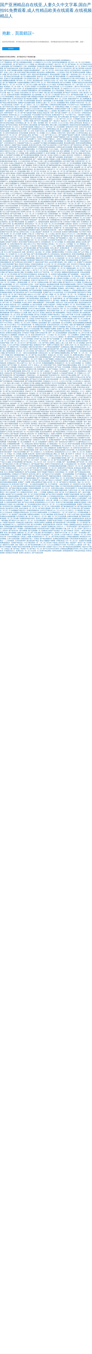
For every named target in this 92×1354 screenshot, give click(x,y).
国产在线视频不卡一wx (33, 320)
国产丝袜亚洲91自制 (11, 68)
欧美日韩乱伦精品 (57, 488)
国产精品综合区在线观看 (46, 183)
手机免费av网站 (23, 379)
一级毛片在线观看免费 (29, 353)
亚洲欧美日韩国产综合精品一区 (52, 530)
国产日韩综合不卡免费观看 (56, 351)
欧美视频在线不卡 (83, 159)
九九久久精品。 (54, 149)
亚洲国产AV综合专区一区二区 (80, 103)
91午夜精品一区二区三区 (57, 268)
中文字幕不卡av (70, 115)
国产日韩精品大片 (16, 201)
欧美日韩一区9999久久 (74, 155)
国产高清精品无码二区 (80, 177)
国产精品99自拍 (18, 292)
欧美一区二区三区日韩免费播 (54, 224)
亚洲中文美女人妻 (41, 131)
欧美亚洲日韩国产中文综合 (34, 266)
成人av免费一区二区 (67, 129)
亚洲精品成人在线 (72, 357)
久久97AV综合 (83, 224)
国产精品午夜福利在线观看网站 (33, 385)
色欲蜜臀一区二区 (80, 167)
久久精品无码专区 (59, 391)
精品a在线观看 (85, 514)
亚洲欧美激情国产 (55, 440)
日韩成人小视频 (25, 536)
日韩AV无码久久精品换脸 (81, 248)
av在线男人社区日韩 (9, 137)
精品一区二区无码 (75, 238)
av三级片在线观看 (36, 304)
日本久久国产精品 (73, 514)
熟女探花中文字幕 (12, 508)
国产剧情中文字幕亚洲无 (68, 482)
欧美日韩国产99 (56, 163)
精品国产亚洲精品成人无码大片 (52, 526)
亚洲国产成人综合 (38, 480)
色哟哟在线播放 (28, 450)
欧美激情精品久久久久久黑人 (19, 246)
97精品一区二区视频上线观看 (17, 454)
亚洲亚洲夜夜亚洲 (71, 379)
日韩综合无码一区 (44, 353)
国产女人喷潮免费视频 (27, 258)
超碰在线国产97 (73, 98)
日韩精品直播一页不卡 (57, 205)
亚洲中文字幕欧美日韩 (46, 306)
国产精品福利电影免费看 (18, 199)
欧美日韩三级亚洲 (34, 175)
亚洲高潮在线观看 (43, 446)
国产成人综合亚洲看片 (39, 355)
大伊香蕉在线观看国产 (52, 347)
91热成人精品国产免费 (22, 96)
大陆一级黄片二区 (70, 262)
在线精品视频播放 (23, 82)
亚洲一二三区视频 (40, 492)
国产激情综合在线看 (69, 417)
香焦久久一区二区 (9, 84)
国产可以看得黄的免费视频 (30, 155)
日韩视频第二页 (67, 131)
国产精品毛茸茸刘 (46, 425)
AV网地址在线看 (43, 282)
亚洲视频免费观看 (37, 191)
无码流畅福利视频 (72, 260)
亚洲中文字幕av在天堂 (77, 377)
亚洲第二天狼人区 (28, 234)
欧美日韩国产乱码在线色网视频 (76, 478)
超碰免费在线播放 (26, 117)
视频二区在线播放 (26, 272)
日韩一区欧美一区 (81, 129)
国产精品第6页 (71, 171)
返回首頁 (11, 48)
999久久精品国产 (73, 141)
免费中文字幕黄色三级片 (55, 345)
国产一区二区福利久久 (34, 452)
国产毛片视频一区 (13, 365)
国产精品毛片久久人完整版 (25, 64)
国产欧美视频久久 (48, 532)
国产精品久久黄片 (69, 436)
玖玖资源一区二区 (46, 171)
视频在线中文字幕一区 (37, 177)
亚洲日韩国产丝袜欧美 (50, 373)
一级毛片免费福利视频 (46, 98)
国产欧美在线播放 (43, 248)
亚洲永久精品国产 (49, 304)
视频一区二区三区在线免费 (57, 516)
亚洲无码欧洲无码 (49, 524)
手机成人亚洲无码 (72, 312)
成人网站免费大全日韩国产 (44, 64)
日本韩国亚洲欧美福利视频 (57, 466)
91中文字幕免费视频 (59, 383)
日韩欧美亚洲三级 (6, 197)
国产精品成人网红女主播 (71, 399)
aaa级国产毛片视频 (40, 143)
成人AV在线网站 (61, 189)
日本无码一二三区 (16, 238)
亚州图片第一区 (17, 327)
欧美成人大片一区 (72, 327)
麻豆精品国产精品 (33, 540)
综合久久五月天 (46, 175)
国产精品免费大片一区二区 (40, 407)
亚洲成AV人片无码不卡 (8, 250)
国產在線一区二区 (23, 532)
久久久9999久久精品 (66, 500)
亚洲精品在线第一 (12, 468)
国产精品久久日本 (65, 498)
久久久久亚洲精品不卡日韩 (56, 545)
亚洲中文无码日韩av (14, 121)
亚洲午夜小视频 (80, 339)
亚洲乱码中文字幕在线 (65, 468)
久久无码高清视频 (65, 218)
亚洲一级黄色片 (5, 145)
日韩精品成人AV (5, 484)
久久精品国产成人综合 (82, 510)
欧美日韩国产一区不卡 (80, 405)
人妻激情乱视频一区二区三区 (26, 282)
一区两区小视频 (27, 121)
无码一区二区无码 (51, 123)
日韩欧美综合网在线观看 (57, 105)
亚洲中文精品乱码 (69, 296)
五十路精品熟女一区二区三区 (57, 444)
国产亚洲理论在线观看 (77, 72)
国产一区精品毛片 (6, 88)
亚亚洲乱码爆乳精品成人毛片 (80, 329)
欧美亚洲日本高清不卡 (82, 246)
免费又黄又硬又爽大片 (36, 347)
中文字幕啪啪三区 (81, 425)
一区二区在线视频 (51, 498)
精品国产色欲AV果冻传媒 (32, 119)
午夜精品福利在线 (21, 276)
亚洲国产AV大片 (22, 466)
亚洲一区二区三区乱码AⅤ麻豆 (46, 173)
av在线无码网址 (9, 209)
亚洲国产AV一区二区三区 (40, 337)
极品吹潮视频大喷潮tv (58, 458)
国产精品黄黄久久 (12, 310)
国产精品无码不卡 (85, 526)
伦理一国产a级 (55, 113)
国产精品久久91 (14, 520)
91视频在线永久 (9, 551)
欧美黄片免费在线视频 (70, 232)
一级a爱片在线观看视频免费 (76, 205)
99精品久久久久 (39, 127)
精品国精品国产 (38, 80)
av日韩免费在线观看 (70, 434)
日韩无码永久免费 (70, 387)
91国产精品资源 (54, 236)
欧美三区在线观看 (72, 137)
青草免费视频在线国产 (36, 456)
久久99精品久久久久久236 (42, 62)
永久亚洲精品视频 (72, 310)
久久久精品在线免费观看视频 (66, 504)
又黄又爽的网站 (48, 109)
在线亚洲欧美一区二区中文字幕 (78, 333)
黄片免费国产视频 (31, 417)
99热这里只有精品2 (35, 405)
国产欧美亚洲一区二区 (13, 353)
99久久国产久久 (22, 363)
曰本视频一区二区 (47, 460)
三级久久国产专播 (67, 314)
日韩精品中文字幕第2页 (81, 173)
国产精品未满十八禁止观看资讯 (13, 320)
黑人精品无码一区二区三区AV (16, 429)
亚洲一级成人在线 (10, 240)
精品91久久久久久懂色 (13, 385)
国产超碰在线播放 (29, 478)
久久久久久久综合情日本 (63, 68)
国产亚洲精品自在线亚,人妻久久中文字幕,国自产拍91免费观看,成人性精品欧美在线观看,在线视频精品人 (46, 10)
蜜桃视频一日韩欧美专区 (22, 506)
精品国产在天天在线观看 (14, 494)
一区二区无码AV (55, 272)
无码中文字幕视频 (59, 327)
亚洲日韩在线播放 (22, 316)
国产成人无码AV (15, 419)
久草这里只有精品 (36, 246)
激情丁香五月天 (33, 312)
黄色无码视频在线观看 (36, 203)
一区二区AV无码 (8, 276)
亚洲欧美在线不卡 (83, 417)
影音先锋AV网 (18, 486)
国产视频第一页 (79, 393)
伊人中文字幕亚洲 (82, 296)
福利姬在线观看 (43, 222)
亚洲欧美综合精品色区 (25, 367)
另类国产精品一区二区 (57, 478)
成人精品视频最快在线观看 (47, 201)
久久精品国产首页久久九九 (60, 94)
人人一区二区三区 (25, 480)
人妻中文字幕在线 (44, 421)
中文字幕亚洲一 (53, 484)
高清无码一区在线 (34, 276)
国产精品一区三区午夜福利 (64, 216)
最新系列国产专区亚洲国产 (15, 111)
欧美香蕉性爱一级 (9, 64)
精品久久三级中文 (21, 278)
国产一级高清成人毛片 (74, 74)
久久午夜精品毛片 (54, 512)
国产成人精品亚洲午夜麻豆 (43, 228)
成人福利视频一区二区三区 (41, 94)
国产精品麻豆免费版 (30, 98)
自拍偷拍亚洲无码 (78, 518)
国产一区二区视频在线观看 (21, 195)
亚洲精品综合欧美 (49, 290)
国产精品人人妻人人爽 (39, 161)
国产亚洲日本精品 (59, 357)
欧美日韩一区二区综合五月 (26, 300)
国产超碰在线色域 (24, 361)
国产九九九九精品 (64, 211)
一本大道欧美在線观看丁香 (37, 484)
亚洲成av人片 (53, 218)
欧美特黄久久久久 (38, 498)
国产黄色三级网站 (48, 343)
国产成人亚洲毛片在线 (21, 232)
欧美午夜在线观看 (27, 127)
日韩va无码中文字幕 (11, 498)
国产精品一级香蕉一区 (52, 167)
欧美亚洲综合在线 (84, 450)
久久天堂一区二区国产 (77, 278)
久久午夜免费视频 (50, 288)
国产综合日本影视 (28, 502)
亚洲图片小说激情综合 (77, 415)
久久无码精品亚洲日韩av (55, 496)
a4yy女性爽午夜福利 (56, 262)
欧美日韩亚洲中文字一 (39, 335)
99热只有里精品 (42, 244)
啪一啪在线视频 (71, 300)
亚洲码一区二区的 (82, 401)
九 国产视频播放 (26, 165)
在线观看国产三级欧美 (46, 442)
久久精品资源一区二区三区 (64, 258)
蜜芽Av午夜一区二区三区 (30, 371)
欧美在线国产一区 (51, 209)
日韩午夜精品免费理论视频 (65, 191)
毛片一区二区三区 (35, 363)
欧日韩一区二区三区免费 (12, 234)
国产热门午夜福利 (40, 314)
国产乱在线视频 (30, 472)
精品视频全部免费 (74, 181)
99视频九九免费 (54, 159)
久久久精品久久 (75, 107)
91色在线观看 (23, 133)
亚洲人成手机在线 (76, 123)
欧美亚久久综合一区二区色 (53, 80)
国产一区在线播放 (80, 532)
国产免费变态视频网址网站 (60, 353)
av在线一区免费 (49, 189)
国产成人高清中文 (13, 74)
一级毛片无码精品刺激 (15, 119)
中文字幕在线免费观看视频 (42, 197)
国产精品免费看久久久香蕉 (80, 409)
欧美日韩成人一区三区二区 (67, 203)
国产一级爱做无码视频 (40, 159)
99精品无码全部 (40, 325)
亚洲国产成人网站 (63, 329)
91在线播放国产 (79, 236)
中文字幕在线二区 (6, 337)
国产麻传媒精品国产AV (68, 506)
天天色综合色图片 (56, 399)
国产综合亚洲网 (50, 96)
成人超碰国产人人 (31, 222)
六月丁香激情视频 (32, 286)
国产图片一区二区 (66, 294)
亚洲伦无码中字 (15, 306)
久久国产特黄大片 (63, 145)
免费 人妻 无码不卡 (67, 454)
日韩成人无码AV (14, 460)
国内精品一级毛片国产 (38, 423)
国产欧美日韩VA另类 (38, 547)
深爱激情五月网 (30, 369)
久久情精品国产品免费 (10, 436)
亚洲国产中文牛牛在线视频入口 (13, 401)
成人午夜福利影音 (15, 318)
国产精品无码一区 (19, 431)
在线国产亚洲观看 (85, 540)
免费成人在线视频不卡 (23, 209)
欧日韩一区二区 (53, 482)
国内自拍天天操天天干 (29, 306)
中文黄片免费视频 (54, 318)
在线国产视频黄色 (59, 137)
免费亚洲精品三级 (53, 129)
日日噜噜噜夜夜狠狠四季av (56, 423)
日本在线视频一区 (72, 522)
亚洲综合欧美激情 (13, 94)
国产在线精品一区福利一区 (22, 500)
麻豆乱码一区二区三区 (7, 100)
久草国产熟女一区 (41, 234)
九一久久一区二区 (28, 214)
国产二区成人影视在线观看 (76, 220)
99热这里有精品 (79, 551)
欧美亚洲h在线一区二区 (11, 117)
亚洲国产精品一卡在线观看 (20, 177)
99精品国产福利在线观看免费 (22, 159)
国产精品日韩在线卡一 (59, 250)
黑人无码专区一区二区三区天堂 (73, 446)
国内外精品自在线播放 (75, 337)
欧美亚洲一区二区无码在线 (52, 232)
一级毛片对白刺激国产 (61, 371)
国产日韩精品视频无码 (52, 266)
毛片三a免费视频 (23, 304)
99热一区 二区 (80, 456)
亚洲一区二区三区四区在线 (70, 508)
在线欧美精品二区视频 (11, 339)
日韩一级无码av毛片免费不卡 (65, 442)
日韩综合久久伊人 (71, 90)
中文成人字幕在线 (37, 167)
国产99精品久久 (24, 464)
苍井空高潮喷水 (81, 304)
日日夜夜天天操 (50, 191)
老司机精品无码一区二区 (82, 347)
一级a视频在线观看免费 (35, 429)
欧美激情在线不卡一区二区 (41, 536)
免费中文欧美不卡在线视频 (34, 111)
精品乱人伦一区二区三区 (53, 195)
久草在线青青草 (20, 540)
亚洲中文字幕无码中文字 (39, 280)
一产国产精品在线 (64, 320)
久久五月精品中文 (16, 193)
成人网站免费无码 (18, 224)
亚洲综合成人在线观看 (21, 216)
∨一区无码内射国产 (71, 526)
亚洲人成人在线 (19, 369)
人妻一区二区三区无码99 (8, 274)
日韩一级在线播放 (70, 80)
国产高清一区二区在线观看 (55, 127)
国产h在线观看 (58, 157)
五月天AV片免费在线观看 (38, 512)
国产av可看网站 (65, 82)
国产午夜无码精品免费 (39, 254)
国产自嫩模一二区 (50, 429)
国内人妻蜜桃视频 (9, 351)
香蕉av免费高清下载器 (39, 482)
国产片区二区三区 (66, 119)
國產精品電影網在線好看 (70, 272)
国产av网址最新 (63, 117)
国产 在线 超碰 (36, 532)
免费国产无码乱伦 (76, 207)
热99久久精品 (8, 163)
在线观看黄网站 (5, 474)
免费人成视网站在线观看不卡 (35, 153)
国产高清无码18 (76, 145)
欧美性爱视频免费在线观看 (42, 327)
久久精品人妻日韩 (54, 234)
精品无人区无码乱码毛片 (72, 70)
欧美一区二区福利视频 (18, 171)
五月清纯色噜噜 (67, 280)
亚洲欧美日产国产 (40, 345)
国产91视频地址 (24, 280)
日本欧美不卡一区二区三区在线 (56, 169)
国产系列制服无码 (45, 286)
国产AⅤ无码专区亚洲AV (51, 549)
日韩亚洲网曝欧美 (49, 470)
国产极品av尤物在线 (13, 272)
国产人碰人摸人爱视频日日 (69, 349)
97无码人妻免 (10, 290)
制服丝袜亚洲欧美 (55, 476)
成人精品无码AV (39, 169)
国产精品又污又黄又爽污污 (32, 109)
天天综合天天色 (71, 431)
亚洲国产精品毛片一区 (64, 448)
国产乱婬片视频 (15, 214)
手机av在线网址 (80, 179)
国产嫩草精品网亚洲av (54, 165)
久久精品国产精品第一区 (67, 373)
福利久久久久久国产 (34, 294)
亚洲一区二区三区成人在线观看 (42, 256)
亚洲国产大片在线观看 (38, 86)
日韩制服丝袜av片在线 (58, 220)
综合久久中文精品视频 (31, 329)
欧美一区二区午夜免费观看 (71, 163)
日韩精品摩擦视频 (21, 308)
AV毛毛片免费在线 (6, 369)
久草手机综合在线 (43, 399)
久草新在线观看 (67, 318)
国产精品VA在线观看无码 (59, 361)
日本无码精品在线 (29, 78)
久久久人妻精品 (51, 133)
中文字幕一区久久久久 (29, 415)
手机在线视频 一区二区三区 (77, 189)
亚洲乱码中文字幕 (72, 127)
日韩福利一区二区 (24, 335)
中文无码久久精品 (71, 252)
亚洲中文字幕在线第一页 (39, 218)
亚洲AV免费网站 (12, 280)
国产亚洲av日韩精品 (58, 536)
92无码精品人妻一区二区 (23, 123)
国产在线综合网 (37, 553)
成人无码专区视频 (6, 528)
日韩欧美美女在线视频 (66, 209)
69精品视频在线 (5, 262)
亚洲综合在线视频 (31, 181)
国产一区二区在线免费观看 (57, 333)
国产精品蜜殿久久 (62, 238)
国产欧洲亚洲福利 (33, 298)
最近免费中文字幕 (64, 111)
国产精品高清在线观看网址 (72, 547)
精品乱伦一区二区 (67, 121)
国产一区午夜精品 (49, 238)
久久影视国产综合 (41, 214)
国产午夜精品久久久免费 (18, 312)
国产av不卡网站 (37, 92)
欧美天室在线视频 (12, 205)
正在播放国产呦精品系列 (35, 260)
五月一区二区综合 (55, 280)
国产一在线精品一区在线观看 (35, 389)
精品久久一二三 (45, 458)
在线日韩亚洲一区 (65, 484)
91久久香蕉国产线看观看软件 (27, 90)
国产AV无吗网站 (36, 524)
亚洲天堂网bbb (11, 387)
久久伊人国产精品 (24, 254)
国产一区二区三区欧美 (18, 458)
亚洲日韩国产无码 (49, 365)
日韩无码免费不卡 (71, 488)
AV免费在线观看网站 (54, 161)
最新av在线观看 (60, 199)
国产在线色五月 (40, 351)
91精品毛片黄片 (5, 329)
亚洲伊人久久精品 (59, 155)
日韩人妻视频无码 (50, 448)
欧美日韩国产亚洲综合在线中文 (29, 242)
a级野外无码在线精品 (7, 230)
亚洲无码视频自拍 (22, 456)
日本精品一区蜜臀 (25, 476)
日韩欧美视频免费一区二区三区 (39, 488)
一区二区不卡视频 (36, 359)
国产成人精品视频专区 (38, 310)
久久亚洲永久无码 (63, 72)
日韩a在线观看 (85, 272)
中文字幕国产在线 (51, 117)
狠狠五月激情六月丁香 (22, 256)
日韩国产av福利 (18, 377)
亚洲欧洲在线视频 (28, 157)
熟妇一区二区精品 (13, 92)
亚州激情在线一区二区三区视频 (52, 242)
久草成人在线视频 (83, 306)
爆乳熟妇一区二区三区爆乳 (43, 141)
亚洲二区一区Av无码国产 (79, 320)
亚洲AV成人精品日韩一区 (28, 434)
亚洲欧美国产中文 (58, 115)
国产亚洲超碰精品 (56, 66)
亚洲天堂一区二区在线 (44, 76)
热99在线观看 (57, 551)
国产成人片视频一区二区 (50, 294)
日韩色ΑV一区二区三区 (75, 466)
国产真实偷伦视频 (29, 248)
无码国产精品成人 (17, 543)
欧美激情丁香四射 (54, 131)
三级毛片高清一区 (74, 490)
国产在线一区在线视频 (62, 367)
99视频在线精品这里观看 (51, 187)
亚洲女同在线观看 (84, 431)
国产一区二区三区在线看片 (76, 458)
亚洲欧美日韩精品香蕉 (13, 333)
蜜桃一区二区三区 (78, 452)
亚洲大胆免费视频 (78, 254)
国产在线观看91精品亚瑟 (33, 377)
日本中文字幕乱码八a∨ (48, 510)
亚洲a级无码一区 (20, 163)
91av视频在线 (5, 201)
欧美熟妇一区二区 (10, 86)
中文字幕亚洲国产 (85, 379)
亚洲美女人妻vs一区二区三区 (46, 103)
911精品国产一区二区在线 (50, 534)
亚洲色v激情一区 (73, 256)
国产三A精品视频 (43, 478)
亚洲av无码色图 (17, 478)
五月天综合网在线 (66, 405)
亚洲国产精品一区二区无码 (31, 534)
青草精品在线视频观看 (45, 391)
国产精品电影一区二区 (34, 373)
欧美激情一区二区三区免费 (9, 518)
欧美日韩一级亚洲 (34, 454)
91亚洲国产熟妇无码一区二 (66, 84)
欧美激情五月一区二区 (63, 363)
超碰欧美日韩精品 (80, 502)
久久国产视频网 (48, 359)
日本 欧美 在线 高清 (56, 151)
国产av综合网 (16, 268)
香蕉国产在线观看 (69, 480)
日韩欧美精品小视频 (62, 107)
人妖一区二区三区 (47, 70)
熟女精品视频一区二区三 (11, 284)
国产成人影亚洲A (78, 68)
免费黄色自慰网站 (33, 514)
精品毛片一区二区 (9, 316)
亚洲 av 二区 (31, 105)
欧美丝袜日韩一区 (44, 274)
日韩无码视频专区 (71, 496)
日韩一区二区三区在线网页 (69, 308)
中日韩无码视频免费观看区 (37, 466)
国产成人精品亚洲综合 (28, 226)
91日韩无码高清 (17, 98)
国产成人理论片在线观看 (54, 494)
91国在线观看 (55, 506)
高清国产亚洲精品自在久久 (25, 490)
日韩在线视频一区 (56, 436)
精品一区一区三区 (59, 171)
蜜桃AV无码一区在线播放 (19, 347)
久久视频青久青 (84, 476)
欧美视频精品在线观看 (55, 143)
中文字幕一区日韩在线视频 (25, 100)
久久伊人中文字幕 (65, 381)
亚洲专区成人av (14, 115)
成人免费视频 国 (85, 98)
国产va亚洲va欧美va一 (67, 395)
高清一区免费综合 (83, 222)
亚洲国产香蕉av (85, 335)
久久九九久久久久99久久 (65, 510)
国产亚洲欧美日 (43, 417)
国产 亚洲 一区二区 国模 (43, 157)
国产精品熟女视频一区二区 (80, 94)
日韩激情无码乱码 (16, 131)
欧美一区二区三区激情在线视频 (43, 68)
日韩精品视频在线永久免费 (81, 290)
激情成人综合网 (81, 242)
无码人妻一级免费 (52, 500)
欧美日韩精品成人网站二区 (50, 454)
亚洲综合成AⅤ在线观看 (64, 147)
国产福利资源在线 (59, 522)
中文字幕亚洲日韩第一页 (25, 325)
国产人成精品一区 (46, 371)
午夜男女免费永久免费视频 (43, 522)
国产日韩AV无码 (8, 107)
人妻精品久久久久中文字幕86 (65, 401)
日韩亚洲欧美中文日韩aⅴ (31, 419)
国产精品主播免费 (44, 508)
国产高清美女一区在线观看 (72, 193)
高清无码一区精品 (62, 524)
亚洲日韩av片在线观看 (75, 270)
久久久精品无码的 (24, 161)
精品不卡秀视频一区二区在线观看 (26, 107)
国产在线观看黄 (73, 274)
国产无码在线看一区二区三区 (47, 468)
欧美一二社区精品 (29, 179)
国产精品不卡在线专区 (70, 92)
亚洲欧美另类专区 (26, 492)
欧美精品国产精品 (6, 260)
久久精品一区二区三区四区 (25, 151)
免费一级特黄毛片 (28, 252)
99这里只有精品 (24, 264)
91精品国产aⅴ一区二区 (21, 470)
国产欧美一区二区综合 (24, 80)
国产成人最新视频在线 (7, 349)
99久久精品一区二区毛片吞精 (20, 191)
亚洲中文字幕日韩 (39, 165)
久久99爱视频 (13, 480)
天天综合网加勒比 (40, 520)
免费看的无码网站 (58, 252)
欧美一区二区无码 (23, 86)
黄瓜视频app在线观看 (24, 387)
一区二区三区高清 (45, 543)
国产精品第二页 (57, 88)
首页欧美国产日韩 (33, 458)
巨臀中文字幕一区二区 (38, 82)
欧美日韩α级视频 (35, 413)
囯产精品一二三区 (75, 361)
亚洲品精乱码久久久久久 (63, 452)
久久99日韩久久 (77, 381)
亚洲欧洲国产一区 (72, 351)
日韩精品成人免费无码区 (24, 522)
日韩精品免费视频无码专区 (69, 549)
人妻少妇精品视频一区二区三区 (19, 167)
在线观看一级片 (81, 421)
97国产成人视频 (76, 153)
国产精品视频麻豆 (19, 375)
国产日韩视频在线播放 (79, 211)
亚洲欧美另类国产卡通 (62, 109)
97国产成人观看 (40, 496)
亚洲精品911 (11, 363)
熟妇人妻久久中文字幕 (7, 440)
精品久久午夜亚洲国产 (79, 498)
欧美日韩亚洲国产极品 (10, 264)
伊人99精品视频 (69, 242)
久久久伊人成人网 (6, 331)
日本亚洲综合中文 (10, 143)
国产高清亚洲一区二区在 (27, 436)
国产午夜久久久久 (51, 135)
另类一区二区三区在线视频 (15, 389)
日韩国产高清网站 (68, 403)
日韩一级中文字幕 (67, 167)
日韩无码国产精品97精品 (40, 411)
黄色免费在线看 (69, 143)
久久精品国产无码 (38, 195)
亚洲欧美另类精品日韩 (69, 159)
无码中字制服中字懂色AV (46, 139)
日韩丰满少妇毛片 (58, 286)
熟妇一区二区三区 (84, 482)
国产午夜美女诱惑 (20, 294)
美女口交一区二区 (61, 64)
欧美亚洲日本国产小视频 (46, 528)
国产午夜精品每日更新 (82, 472)
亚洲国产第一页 (59, 228)
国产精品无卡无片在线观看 (51, 474)
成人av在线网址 (66, 323)
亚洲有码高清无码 (83, 436)
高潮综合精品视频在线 (82, 214)
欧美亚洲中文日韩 (26, 284)
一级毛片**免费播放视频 (64, 139)
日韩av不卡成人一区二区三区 (64, 425)
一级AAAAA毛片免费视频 (58, 316)
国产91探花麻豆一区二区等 (70, 266)
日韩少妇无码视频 (19, 452)
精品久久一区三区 (40, 516)
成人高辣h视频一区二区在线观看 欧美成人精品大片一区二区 (34, 504)
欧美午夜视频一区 (52, 153)
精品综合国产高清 (41, 262)
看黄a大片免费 (85, 357)
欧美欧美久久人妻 (63, 201)
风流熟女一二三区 (19, 427)
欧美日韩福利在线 (12, 133)
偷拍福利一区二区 (16, 403)
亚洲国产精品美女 (37, 189)
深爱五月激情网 (56, 434)
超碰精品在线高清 (75, 524)
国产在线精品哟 (64, 153)
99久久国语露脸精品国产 (43, 357)
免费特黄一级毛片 (18, 296)
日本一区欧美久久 (69, 240)
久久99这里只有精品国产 (29, 220)
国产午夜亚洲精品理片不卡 (33, 187)
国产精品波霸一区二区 (49, 320)
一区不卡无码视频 (26, 339)
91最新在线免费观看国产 (32, 70)
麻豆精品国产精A (53, 349)
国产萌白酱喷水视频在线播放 (25, 149)
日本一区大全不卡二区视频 (52, 462)
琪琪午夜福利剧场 (53, 82)
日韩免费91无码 (81, 191)
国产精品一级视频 (59, 300)
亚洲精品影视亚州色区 (27, 518)
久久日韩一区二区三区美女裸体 (55, 264)
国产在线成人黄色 (25, 135)
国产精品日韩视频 (27, 314)
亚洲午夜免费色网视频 (83, 143)
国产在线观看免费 (44, 90)
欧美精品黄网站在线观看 (46, 415)
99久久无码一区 (18, 88)
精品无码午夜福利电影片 (40, 74)
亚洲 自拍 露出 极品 (71, 302)
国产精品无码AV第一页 (65, 276)
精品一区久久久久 (22, 341)
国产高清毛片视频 (47, 199)
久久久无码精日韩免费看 (75, 185)
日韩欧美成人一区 (33, 375)
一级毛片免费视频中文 (11, 183)
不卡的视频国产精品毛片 (17, 510)
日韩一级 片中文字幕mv (8, 325)
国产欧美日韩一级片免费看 (18, 530)
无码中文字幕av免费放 (68, 375)
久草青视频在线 (55, 446)
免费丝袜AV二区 (28, 268)
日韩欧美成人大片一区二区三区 (67, 540)
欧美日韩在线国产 (6, 452)
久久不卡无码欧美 (66, 86)
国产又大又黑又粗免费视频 (24, 228)
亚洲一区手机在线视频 (19, 175)
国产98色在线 (79, 187)
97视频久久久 (82, 373)
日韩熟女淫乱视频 (23, 240)
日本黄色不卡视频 (80, 165)
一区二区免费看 (15, 534)
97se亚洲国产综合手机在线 (41, 115)
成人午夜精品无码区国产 (76, 316)
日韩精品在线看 (18, 381)
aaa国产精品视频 (33, 395)
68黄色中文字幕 (28, 383)
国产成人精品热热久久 (78, 201)
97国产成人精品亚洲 (49, 145)
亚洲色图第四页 (68, 551)
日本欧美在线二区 (34, 199)
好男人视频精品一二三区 (50, 119)
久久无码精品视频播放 (37, 438)
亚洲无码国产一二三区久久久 (74, 157)
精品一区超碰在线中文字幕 (65, 78)
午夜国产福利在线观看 (74, 383)
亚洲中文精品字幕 (41, 333)
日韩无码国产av (17, 248)
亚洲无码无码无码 (53, 325)
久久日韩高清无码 (6, 359)
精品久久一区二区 (26, 520)
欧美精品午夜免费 (12, 553)
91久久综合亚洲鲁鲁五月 (64, 183)
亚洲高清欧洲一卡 (66, 248)
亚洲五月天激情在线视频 (44, 518)
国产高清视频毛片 (16, 66)
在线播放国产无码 (68, 179)
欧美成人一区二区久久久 (57, 244)
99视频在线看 (67, 177)
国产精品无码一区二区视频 (15, 153)
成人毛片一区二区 (74, 62)
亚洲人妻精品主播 (40, 185)
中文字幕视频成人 (81, 474)
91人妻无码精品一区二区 (76, 389)
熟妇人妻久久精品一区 (15, 383)
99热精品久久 (31, 163)
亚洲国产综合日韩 (6, 232)
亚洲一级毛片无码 (41, 450)
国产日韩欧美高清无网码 (33, 381)
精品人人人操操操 (50, 111)
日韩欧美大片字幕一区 (40, 440)
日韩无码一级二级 (80, 276)
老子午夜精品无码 (36, 470)
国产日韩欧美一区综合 (71, 530)
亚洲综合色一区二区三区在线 (26, 551)
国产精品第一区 (73, 64)
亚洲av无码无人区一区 (81, 149)
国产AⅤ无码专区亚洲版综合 (27, 274)
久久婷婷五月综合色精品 (22, 411)
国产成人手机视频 (43, 436)
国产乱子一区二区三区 (40, 270)
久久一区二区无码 (12, 258)
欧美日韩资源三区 (60, 514)
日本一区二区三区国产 (75, 528)
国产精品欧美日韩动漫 (22, 189)
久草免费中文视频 (15, 169)
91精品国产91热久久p (24, 143)
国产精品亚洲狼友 (59, 431)
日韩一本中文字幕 (12, 409)
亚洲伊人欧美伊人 (25, 553)
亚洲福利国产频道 (26, 345)
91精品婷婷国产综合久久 (32, 526)
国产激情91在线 (84, 516)
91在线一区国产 (56, 193)
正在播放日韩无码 (18, 266)
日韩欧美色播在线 (37, 264)
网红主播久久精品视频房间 (59, 125)
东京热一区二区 (8, 294)
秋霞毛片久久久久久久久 (71, 88)
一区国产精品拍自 (40, 284)
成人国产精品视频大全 (54, 177)
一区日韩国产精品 (22, 405)
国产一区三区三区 (83, 375)
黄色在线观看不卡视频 (57, 74)
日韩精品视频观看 (72, 536)
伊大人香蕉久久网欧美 (21, 359)
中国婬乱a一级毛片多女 (35, 448)
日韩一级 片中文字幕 (32, 425)
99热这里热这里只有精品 (62, 331)
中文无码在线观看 (70, 292)
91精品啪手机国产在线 (21, 331)
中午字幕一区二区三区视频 (19, 413)
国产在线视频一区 (34, 530)
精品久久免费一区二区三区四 (13, 450)
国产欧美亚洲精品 (19, 373)
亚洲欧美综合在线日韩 (48, 230)
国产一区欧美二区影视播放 (79, 460)
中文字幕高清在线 (85, 195)
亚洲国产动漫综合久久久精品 (27, 421)
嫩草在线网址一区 (83, 480)
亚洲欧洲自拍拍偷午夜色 (8, 161)
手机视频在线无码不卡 (44, 300)
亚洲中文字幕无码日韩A (82, 258)
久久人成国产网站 (42, 105)
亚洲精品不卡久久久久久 (28, 183)
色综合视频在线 (38, 117)
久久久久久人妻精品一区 (58, 337)
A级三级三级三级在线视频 (53, 92)
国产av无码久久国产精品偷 (9, 434)
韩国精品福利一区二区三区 (75, 268)
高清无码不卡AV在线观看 (77, 226)
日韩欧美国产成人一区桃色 (29, 538)
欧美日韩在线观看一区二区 (55, 379)
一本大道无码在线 (6, 105)
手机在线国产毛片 (43, 163)
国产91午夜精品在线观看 (57, 450)
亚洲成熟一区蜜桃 (66, 393)
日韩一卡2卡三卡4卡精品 (8, 361)
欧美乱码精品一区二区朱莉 (22, 197)
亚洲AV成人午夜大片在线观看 (81, 359)
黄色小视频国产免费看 (48, 329)
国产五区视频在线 (6, 381)
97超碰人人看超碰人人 (63, 290)
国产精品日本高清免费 (11, 76)
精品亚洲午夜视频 (19, 260)
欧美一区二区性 (28, 131)
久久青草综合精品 (82, 133)
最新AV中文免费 (8, 545)
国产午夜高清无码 (10, 90)
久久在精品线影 (25, 115)
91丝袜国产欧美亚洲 (55, 240)
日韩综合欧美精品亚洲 (22, 218)
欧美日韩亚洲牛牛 (9, 456)
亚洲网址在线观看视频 (67, 427)
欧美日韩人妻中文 (35, 474)
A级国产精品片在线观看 (20, 145)
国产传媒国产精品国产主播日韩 (69, 135)
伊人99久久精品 (70, 306)
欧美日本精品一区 (82, 78)
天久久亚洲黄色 (44, 403)
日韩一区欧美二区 (19, 236)
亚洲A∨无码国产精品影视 (14, 139)
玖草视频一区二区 (72, 244)
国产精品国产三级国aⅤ (78, 117)
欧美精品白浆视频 (80, 468)
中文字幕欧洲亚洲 (42, 149)
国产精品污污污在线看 (37, 379)
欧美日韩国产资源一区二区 (56, 310)
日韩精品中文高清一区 (62, 359)
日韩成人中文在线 (6, 216)
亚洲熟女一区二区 (80, 534)
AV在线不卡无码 (61, 181)
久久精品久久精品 (77, 109)
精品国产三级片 (25, 74)
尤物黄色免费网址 (13, 496)
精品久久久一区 (35, 341)
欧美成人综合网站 (62, 377)
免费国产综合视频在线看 (26, 103)
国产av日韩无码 (48, 216)
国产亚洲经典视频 (35, 290)
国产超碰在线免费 (55, 179)
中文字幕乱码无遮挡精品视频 (18, 203)
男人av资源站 (59, 306)
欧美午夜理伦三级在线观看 (28, 125)
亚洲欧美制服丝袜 (33, 510)
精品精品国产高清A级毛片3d (50, 375)
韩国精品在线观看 (37, 96)
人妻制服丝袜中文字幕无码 (47, 409)
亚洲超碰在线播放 (6, 292)
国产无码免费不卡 (30, 139)
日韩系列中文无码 (79, 484)
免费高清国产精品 (15, 147)
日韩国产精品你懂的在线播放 (67, 365)
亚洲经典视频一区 (60, 141)
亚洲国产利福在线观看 (71, 494)
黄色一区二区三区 (33, 171)
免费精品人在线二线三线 (55, 492)
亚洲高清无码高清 (68, 413)
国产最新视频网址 (59, 312)
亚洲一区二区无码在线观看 (40, 361)
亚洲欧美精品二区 (10, 300)
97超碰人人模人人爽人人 (23, 270)
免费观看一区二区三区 (71, 151)
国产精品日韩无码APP (40, 476)
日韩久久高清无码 (52, 308)
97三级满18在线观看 (73, 76)
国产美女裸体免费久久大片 (37, 545)
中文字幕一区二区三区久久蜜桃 (26, 84)
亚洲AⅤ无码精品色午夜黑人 (49, 427)
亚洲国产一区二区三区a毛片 (71, 113)
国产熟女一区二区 (36, 549)
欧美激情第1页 (66, 254)
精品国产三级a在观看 (19, 514)
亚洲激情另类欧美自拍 (21, 512)
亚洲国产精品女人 (44, 434)
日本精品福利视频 (82, 96)
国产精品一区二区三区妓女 (32, 238)
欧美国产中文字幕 (23, 250)
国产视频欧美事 (11, 82)
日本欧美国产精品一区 (46, 107)
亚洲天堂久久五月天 (14, 357)
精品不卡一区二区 (15, 157)
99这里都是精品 (27, 169)
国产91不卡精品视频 (41, 121)
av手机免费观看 (17, 462)
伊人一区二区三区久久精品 (24, 141)
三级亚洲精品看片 (39, 500)
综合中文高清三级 (64, 409)
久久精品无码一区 (51, 203)
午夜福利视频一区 (13, 442)
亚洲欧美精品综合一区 (22, 407)
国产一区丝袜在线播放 (25, 185)
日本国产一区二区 (19, 105)
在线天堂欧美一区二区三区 (28, 508)
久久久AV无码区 (24, 423)
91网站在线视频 (72, 516)
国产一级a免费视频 (69, 462)
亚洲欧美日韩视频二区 (80, 139)
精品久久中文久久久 (69, 234)
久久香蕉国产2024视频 (12, 155)
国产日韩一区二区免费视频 (12, 302)
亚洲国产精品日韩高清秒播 (21, 547)
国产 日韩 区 (28, 327)
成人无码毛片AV (14, 446)
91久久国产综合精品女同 (11, 211)
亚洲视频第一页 (43, 296)
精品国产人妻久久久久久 (57, 270)
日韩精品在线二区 (29, 193)
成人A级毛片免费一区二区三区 (33, 288)
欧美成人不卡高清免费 (44, 137)
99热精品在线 (31, 236)
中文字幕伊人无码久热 (53, 456)
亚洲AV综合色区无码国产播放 (54, 260)
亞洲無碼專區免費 (13, 444)
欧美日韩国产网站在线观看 (26, 72)
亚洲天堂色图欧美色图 (15, 109)
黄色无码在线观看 (67, 149)
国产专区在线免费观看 (61, 460)
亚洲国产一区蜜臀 (24, 482)
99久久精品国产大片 (13, 492)
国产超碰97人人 (84, 260)
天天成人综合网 (5, 248)
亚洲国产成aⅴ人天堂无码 (15, 417)
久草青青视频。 (68, 339)
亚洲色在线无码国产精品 (41, 387)
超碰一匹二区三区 (53, 393)
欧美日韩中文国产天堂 (19, 484)
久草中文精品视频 (13, 538)
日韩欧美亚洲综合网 (44, 193)
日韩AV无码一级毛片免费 (66, 133)
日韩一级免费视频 (29, 66)
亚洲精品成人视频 (67, 347)
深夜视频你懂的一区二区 (22, 355)
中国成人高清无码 (58, 543)
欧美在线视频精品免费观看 (82, 323)
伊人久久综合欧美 (6, 512)
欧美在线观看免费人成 (47, 278)
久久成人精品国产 (36, 232)
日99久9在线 (59, 70)
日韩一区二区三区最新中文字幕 (77, 199)
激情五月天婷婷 (78, 131)
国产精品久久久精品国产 (54, 480)
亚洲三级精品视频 (9, 405)
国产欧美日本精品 (12, 125)
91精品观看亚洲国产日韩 (62, 518)
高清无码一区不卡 (27, 365)
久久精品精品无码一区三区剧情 (75, 464)
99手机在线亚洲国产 (27, 496)
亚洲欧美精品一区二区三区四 (10, 314)
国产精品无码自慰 (53, 86)
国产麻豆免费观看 (59, 76)
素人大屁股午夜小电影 (24, 440)
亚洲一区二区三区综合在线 (19, 438)
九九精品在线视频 (69, 520)
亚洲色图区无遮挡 (67, 187)
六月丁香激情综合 (6, 62)
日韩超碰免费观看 (79, 419)
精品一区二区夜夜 (15, 415)
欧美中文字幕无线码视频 (64, 502)
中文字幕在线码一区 (31, 543)
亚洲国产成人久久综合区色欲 (53, 292)
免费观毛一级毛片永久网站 (51, 413)
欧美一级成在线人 (73, 391)
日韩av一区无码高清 (42, 490)
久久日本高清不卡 (77, 111)
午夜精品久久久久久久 (50, 381)
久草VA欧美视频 (57, 100)
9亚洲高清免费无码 (30, 201)
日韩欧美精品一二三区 (48, 276)
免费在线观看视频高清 (70, 195)
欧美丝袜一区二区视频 (37, 133)
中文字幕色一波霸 (66, 325)
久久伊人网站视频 (47, 514)
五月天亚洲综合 (24, 205)
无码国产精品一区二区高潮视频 (17, 129)
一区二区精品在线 (26, 444)
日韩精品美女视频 (43, 66)
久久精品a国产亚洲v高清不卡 (39, 316)
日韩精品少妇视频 (62, 278)
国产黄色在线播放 (72, 298)
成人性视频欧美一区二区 (28, 442)
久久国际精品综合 (22, 393)
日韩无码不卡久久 (49, 377)
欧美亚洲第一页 (71, 450)
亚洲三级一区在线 (46, 155)
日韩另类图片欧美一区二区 (16, 448)
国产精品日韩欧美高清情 (8, 103)
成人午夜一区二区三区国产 (30, 460)
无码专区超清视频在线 (59, 62)
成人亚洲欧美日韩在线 (65, 429)
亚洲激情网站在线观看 (16, 181)
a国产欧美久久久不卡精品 (47, 84)
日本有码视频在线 (13, 536)
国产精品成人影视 (38, 209)
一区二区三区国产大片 (69, 512)
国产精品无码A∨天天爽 (11, 464)
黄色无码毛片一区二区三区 (34, 224)
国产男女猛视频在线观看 (51, 397)
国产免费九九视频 (55, 282)
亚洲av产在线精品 (69, 421)
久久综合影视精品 (20, 395)
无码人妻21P (54, 248)
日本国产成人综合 (40, 339)
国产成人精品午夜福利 (7, 173)
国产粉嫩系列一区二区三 (54, 438)
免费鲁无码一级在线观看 (65, 246)
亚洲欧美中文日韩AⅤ (30, 403)
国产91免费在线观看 (14, 371)
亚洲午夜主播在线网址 (82, 230)
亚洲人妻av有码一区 (47, 207)
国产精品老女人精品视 (69, 397)
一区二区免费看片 (73, 335)
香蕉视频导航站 (25, 94)
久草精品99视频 (21, 230)
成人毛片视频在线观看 (28, 76)
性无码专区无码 (8, 506)
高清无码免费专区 (46, 431)
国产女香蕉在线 (17, 262)
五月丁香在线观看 (58, 90)
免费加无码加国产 (82, 341)
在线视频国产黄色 (63, 103)
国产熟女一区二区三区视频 (33, 397)
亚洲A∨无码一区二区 (72, 345)
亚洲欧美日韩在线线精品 (46, 147)
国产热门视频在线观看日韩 (71, 440)
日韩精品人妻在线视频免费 (80, 367)
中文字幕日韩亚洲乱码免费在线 (70, 486)
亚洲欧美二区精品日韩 (46, 401)
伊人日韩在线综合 (53, 254)
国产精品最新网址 (22, 290)
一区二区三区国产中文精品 (30, 207)
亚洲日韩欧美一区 (46, 298)
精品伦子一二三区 (49, 246)
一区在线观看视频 (68, 474)
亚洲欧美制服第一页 (81, 280)
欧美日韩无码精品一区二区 (59, 411)
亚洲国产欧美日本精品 (54, 520)
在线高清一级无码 (71, 224)
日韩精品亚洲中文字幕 (81, 216)
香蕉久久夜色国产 (74, 250)
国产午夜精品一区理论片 (57, 369)
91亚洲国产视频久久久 (51, 405)
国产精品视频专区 (46, 538)
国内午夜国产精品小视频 (38, 349)
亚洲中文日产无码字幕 (41, 272)
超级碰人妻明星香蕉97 (30, 147)
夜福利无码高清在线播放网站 (79, 125)
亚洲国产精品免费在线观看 (25, 173)
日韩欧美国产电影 (57, 407)
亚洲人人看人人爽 (10, 72)
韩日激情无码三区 (60, 256)
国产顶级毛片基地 (67, 236)
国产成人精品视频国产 (49, 211)
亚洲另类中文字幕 (23, 524)
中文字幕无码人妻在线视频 (49, 395)
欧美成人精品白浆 (43, 113)
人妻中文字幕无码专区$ (81, 86)
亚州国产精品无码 (41, 318)
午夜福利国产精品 (6, 377)
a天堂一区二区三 (56, 296)
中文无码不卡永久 (73, 105)
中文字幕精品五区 (71, 492)
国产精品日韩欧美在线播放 (18, 488)
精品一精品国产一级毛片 (74, 543)
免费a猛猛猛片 (5, 543)
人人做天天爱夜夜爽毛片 (78, 371)
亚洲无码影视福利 (44, 88)
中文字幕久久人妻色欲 (74, 545)
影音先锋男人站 (25, 92)
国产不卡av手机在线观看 (33, 292)
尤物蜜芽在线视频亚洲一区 (76, 423)
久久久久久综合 (63, 123)
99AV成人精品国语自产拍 (13, 288)
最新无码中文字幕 (56, 222)
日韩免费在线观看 (30, 528)
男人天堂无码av (42, 226)
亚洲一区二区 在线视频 (77, 343)
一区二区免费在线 (79, 294)
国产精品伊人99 (56, 403)
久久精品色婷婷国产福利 (12, 502)
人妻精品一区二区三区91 (22, 323)
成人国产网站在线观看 (16, 222)
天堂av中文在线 (69, 100)
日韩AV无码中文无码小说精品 (40, 250)
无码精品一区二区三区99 (21, 337)
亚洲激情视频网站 (48, 363)
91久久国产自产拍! (41, 268)
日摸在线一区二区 (36, 216)
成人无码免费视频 (42, 151)
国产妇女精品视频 (13, 399)
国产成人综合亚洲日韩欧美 (15, 391)
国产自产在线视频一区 (54, 339)
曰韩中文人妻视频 (57, 387)
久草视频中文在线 (79, 119)
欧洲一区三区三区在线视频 (56, 185)
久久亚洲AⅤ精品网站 (44, 551)
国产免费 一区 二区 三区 (79, 353)
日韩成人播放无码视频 (28, 446)
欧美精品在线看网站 (72, 286)
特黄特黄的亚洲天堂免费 (32, 486)
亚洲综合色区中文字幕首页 (40, 205)
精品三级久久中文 (29, 244)
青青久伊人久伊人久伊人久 (65, 96)
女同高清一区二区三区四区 (25, 351)
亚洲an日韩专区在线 (65, 173)
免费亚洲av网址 (78, 355)
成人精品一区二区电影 (43, 252)
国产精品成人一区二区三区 (32, 462)
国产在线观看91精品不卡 (37, 129)
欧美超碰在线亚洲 (31, 88)
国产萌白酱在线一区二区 (71, 66)
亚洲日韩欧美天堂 (16, 244)
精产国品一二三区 (38, 135)
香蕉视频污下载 (60, 528)
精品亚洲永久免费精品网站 (46, 72)
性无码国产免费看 (75, 411)
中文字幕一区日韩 (18, 425)
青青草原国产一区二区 (12, 113)
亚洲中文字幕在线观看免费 (13, 78)
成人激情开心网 (43, 220)
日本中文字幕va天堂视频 (37, 308)
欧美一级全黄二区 (66, 355)
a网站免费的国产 (38, 302)
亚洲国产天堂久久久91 (54, 547)
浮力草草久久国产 (85, 228)
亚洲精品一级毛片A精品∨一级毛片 (70, 288)
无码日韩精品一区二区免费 (64, 472)
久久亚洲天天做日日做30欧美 (44, 367)
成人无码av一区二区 (62, 207)
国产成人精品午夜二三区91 (58, 226)
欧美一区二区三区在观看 (39, 240)
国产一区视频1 (18, 528)
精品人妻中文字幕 (9, 393)
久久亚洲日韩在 (48, 452)
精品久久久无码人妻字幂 (46, 181)
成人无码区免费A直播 (81, 121)
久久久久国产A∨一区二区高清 (56, 389)
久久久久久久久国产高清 (27, 468)
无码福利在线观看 (59, 175)
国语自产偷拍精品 (40, 444)
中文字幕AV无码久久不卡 (16, 286)
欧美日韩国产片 (29, 262)
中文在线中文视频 (33, 431)
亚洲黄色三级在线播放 (39, 323)
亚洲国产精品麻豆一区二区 (65, 304)
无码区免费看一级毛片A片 (54, 302)
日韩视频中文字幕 (83, 438)
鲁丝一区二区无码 (61, 98)
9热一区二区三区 (80, 183)
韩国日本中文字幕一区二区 (45, 258)
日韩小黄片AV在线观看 (15, 187)
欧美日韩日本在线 (35, 145)
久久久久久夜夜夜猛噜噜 (74, 175)
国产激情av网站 (43, 125)
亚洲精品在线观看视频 (7, 516)
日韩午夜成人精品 (31, 296)
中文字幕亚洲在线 (78, 197)
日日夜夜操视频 (82, 512)
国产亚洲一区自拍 (25, 498)
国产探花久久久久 (68, 456)
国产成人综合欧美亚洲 (28, 399)
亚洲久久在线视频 (10, 367)
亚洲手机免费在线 (51, 385)
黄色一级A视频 (38, 123)
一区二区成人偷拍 (31, 401)
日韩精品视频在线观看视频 (13, 526)
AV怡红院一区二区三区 (49, 341)
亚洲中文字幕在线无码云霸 (77, 169)
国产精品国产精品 (37, 464)
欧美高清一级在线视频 (43, 100)
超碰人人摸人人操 (62, 343)
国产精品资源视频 (66, 419)
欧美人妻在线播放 (10, 532)
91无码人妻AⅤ (27, 302)
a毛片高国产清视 (68, 161)
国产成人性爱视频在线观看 (22, 62)
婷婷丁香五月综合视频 (71, 407)
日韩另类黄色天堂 (70, 438)
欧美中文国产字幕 (9, 490)
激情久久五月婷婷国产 (18, 298)
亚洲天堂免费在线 (25, 68)
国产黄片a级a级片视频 (28, 113)
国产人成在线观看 (54, 323)
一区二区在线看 (24, 310)
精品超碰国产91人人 (10, 524)
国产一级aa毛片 (54, 121)
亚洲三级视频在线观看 (15, 70)
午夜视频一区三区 (68, 214)
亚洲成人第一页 (53, 355)
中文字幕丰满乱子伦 (16, 179)
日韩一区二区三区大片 (18, 343)
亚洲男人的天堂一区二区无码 (30, 211)
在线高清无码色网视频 (83, 100)
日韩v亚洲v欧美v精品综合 (78, 538)
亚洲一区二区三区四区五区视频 (34, 494)
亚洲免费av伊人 (42, 179)
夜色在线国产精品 (71, 228)
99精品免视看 (78, 147)
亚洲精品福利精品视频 (60, 538)
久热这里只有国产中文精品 (26, 137)
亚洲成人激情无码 (46, 312)
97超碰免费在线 (68, 165)
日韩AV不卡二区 (30, 391)
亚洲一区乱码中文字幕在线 (75, 264)
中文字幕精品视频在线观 (58, 490)
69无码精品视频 (42, 236)
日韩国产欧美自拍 (9, 522)
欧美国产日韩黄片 (12, 242)
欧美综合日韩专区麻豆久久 (49, 419)
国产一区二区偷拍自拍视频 (46, 78)
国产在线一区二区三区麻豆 (61, 197)
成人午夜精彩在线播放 (11, 220)
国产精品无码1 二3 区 (34, 343)
